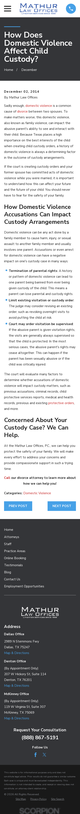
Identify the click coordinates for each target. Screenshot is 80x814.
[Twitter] (44, 754)
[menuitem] (21, 799)
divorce (22, 111)
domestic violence (38, 106)
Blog (7, 572)
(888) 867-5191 (40, 737)
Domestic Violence (37, 493)
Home (8, 530)
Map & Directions (16, 653)
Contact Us (12, 579)
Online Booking (15, 558)
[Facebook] (35, 754)
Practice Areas (14, 551)
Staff (7, 544)
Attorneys (11, 537)
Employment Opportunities (24, 586)
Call (7, 478)
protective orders (61, 403)
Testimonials (13, 565)
